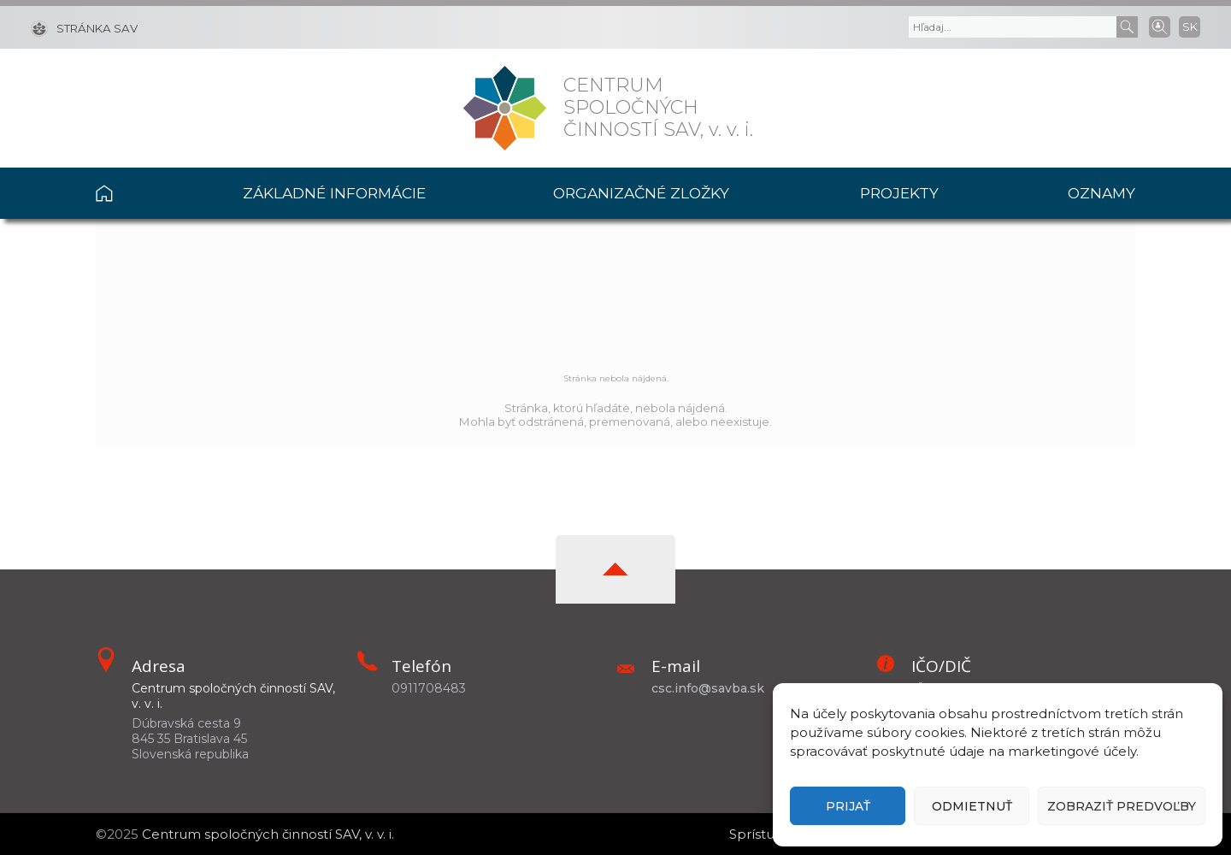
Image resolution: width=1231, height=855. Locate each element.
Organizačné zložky (641, 193)
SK (1190, 26)
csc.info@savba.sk (707, 688)
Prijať (848, 806)
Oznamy (1101, 193)
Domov (138, 193)
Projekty (899, 193)
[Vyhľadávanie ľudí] (1159, 25)
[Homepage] (504, 108)
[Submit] (1127, 27)
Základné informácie (334, 193)
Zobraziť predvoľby (1121, 806)
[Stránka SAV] (84, 27)
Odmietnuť (972, 806)
